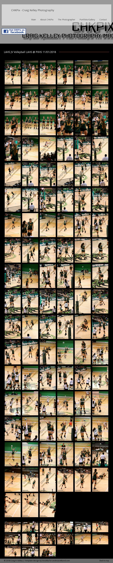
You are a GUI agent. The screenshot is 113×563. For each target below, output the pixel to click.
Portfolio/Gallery (87, 19)
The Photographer (66, 19)
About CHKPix (46, 19)
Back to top (104, 560)
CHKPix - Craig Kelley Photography (32, 10)
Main (33, 19)
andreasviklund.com (61, 560)
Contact (103, 19)
